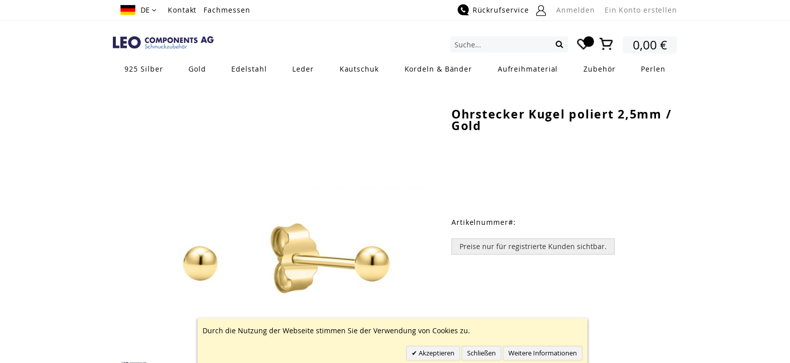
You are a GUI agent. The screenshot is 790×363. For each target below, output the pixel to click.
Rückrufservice (501, 10)
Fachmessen (227, 10)
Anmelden (575, 10)
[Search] (559, 43)
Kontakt (182, 10)
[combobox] (509, 44)
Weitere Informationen (542, 352)
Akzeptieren (435, 352)
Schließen (481, 352)
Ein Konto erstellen (641, 10)
